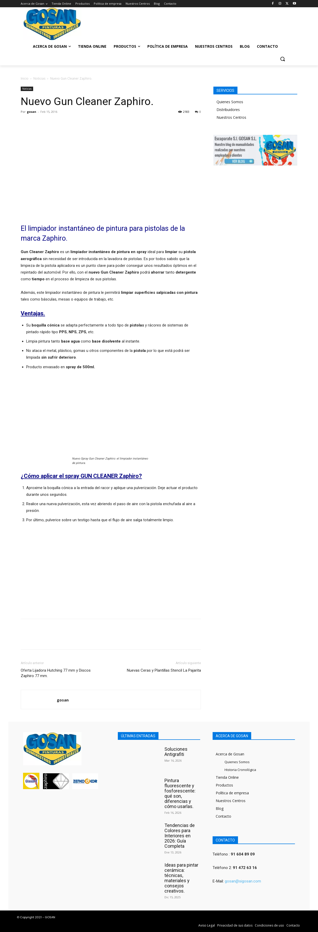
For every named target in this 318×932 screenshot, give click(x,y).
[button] (282, 59)
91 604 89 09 (243, 854)
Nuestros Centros (231, 117)
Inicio (24, 78)
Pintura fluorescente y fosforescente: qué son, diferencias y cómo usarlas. (180, 793)
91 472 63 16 (245, 867)
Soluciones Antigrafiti (175, 751)
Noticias (39, 78)
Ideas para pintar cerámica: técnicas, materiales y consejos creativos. (181, 878)
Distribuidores (228, 109)
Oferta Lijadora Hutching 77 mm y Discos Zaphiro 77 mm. (56, 673)
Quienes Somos (229, 101)
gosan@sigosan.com (243, 881)
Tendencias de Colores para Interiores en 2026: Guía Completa (179, 836)
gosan (31, 112)
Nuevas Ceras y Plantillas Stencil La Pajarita (164, 670)
